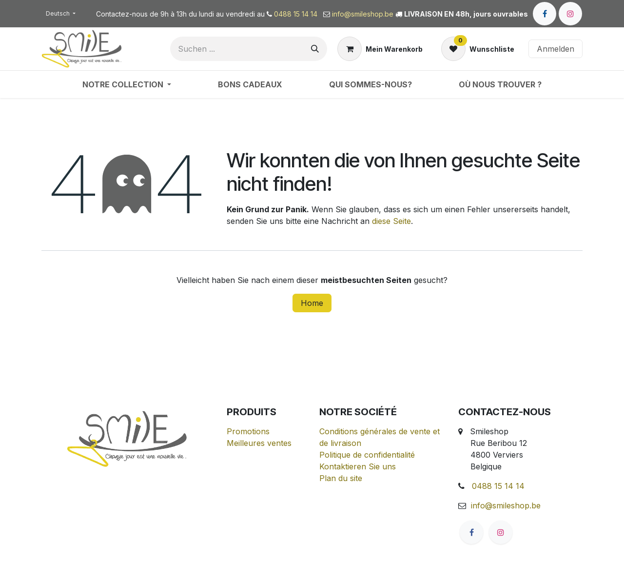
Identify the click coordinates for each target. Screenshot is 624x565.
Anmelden (555, 49)
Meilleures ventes (259, 443)
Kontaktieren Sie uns (357, 466)
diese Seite (391, 221)
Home (312, 303)
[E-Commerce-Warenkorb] (380, 48)
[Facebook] (544, 13)
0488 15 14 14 (296, 14)
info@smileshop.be (362, 14)
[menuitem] (126, 84)
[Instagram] (570, 13)
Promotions (248, 431)
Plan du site (340, 478)
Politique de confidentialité (367, 455)
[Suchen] (315, 49)
